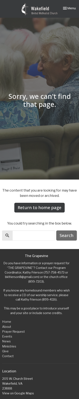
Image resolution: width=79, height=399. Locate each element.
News (6, 341)
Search (67, 235)
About (6, 327)
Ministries (9, 346)
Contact (8, 356)
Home (6, 322)
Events (7, 336)
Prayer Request (13, 332)
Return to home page (39, 207)
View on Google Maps (18, 393)
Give (5, 351)
